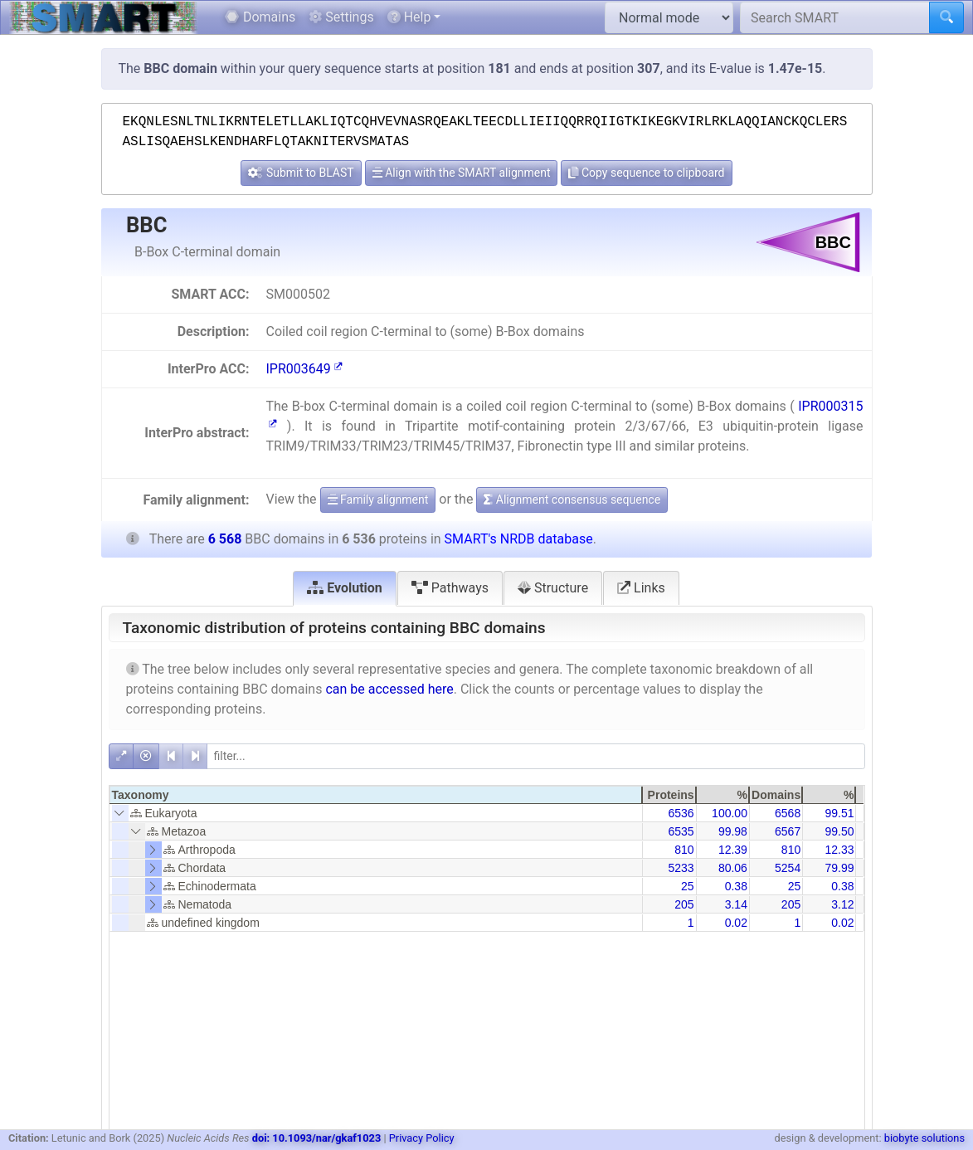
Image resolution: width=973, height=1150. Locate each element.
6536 (680, 813)
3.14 (736, 904)
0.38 (736, 886)
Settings (341, 17)
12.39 (732, 849)
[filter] (536, 756)
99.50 (839, 831)
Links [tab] (641, 588)
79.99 (839, 868)
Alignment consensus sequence (572, 499)
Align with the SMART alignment (461, 172)
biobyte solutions (924, 1138)
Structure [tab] (553, 588)
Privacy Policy (422, 1138)
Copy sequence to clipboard (646, 172)
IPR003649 (303, 369)
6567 (787, 831)
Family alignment (378, 499)
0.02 (736, 922)
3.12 (842, 904)
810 (683, 849)
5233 (680, 868)
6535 (680, 831)
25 (687, 886)
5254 (787, 868)
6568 (787, 813)
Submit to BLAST (300, 172)
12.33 (839, 849)
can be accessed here (389, 689)
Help (409, 17)
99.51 (839, 813)
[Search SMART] (835, 17)
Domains (260, 17)
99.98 (732, 831)
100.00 (729, 813)
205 (683, 904)
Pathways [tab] (450, 588)
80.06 (732, 868)
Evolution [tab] (344, 588)
